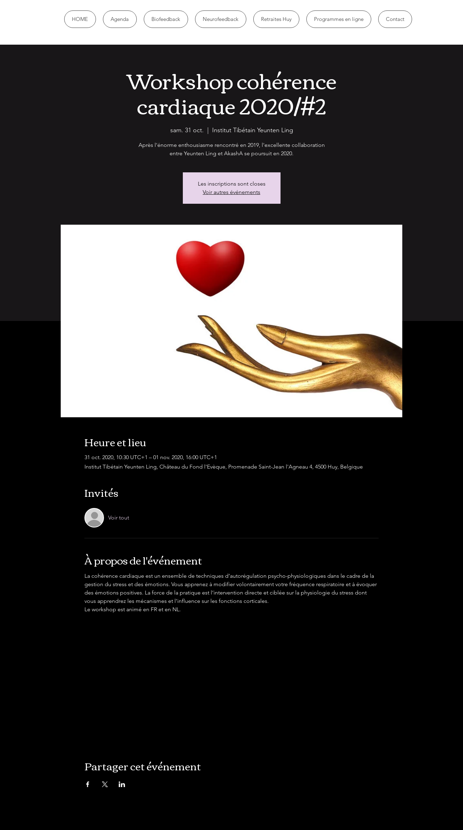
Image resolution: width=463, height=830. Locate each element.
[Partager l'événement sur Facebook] (87, 784)
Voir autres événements (231, 192)
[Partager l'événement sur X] (105, 784)
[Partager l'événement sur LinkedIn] (122, 784)
